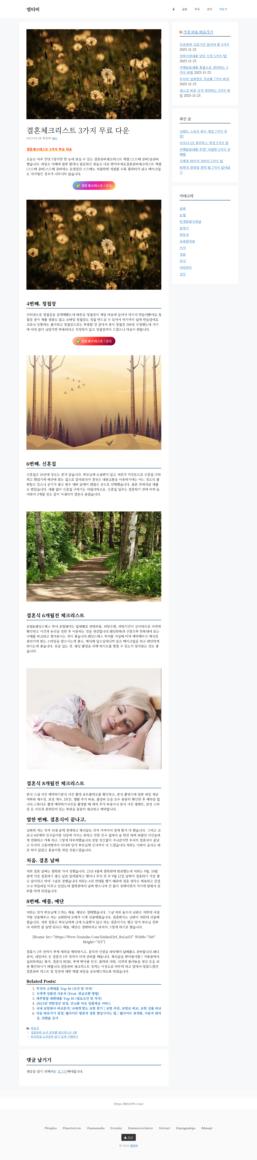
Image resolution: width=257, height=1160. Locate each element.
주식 (197, 9)
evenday (116, 1128)
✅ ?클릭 (94, 185)
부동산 (223, 9)
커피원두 (186, 267)
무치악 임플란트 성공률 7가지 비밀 (204, 78)
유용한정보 (187, 241)
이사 (183, 247)
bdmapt (206, 1128)
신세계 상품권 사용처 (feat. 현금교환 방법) (67, 993)
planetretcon (72, 1128)
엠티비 (33, 9)
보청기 (184, 228)
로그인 (62, 1071)
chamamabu (95, 1128)
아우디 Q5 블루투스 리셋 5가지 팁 (204, 142)
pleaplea (51, 1128)
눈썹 (183, 214)
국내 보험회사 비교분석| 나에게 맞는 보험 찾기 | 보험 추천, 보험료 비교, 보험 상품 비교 (98, 1008)
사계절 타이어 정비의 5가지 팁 (201, 160)
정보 (183, 254)
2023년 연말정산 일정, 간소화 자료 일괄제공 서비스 (73, 1003)
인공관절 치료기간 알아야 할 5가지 (204, 44)
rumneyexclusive (140, 1128)
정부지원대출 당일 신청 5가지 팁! (203, 55)
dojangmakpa (185, 1128)
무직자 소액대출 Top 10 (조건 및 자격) (64, 988)
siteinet (164, 1128)
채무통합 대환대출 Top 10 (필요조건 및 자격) (69, 998)
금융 (184, 9)
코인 (209, 9)
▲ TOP (128, 1137)
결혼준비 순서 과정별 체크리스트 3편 (54, 1032)
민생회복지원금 (190, 221)
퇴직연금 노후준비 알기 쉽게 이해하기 (54, 1036)
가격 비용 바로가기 (198, 31)
